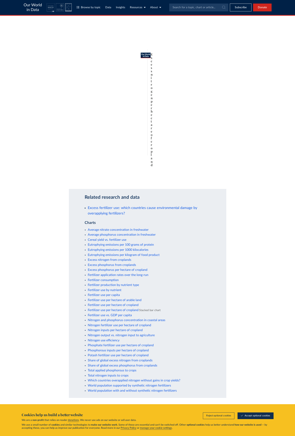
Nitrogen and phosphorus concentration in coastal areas (126, 320)
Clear (256, 53)
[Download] (183, 178)
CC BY (70, 180)
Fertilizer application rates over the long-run (118, 275)
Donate (262, 7)
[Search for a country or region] (235, 36)
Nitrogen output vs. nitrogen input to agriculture (121, 335)
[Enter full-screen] (199, 178)
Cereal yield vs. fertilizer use (107, 239)
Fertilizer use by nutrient (104, 290)
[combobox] (198, 7)
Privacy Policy (128, 428)
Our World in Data (33, 7)
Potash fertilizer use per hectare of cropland (118, 355)
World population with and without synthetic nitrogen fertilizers (132, 390)
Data (108, 7)
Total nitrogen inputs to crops (108, 375)
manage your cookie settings (156, 428)
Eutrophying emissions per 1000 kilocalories (118, 249)
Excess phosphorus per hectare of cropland (117, 269)
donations (73, 420)
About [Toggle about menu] (155, 7)
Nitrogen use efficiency (103, 340)
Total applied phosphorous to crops (112, 370)
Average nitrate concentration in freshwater (118, 229)
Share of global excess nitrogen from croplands (120, 360)
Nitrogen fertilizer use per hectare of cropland (119, 325)
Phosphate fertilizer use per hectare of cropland (121, 345)
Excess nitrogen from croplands (109, 259)
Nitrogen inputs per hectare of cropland (115, 330)
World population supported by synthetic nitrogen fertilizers (129, 385)
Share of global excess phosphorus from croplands (122, 365)
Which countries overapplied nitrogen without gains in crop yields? (134, 380)
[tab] (42, 48)
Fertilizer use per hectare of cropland (113, 305)
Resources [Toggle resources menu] (138, 7)
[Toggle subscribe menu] (241, 7)
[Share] (191, 178)
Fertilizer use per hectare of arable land (114, 300)
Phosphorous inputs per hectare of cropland (118, 350)
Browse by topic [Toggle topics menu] (89, 7)
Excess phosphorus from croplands (112, 265)
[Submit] (223, 7)
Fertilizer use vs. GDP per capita (110, 315)
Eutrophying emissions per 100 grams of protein (121, 244)
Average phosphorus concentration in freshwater (122, 234)
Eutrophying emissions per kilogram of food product (124, 254)
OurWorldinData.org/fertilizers (50, 180)
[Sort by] (231, 45)
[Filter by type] (235, 70)
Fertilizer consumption (103, 280)
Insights (120, 7)
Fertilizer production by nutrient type (113, 285)
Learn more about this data (142, 176)
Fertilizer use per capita (104, 295)
